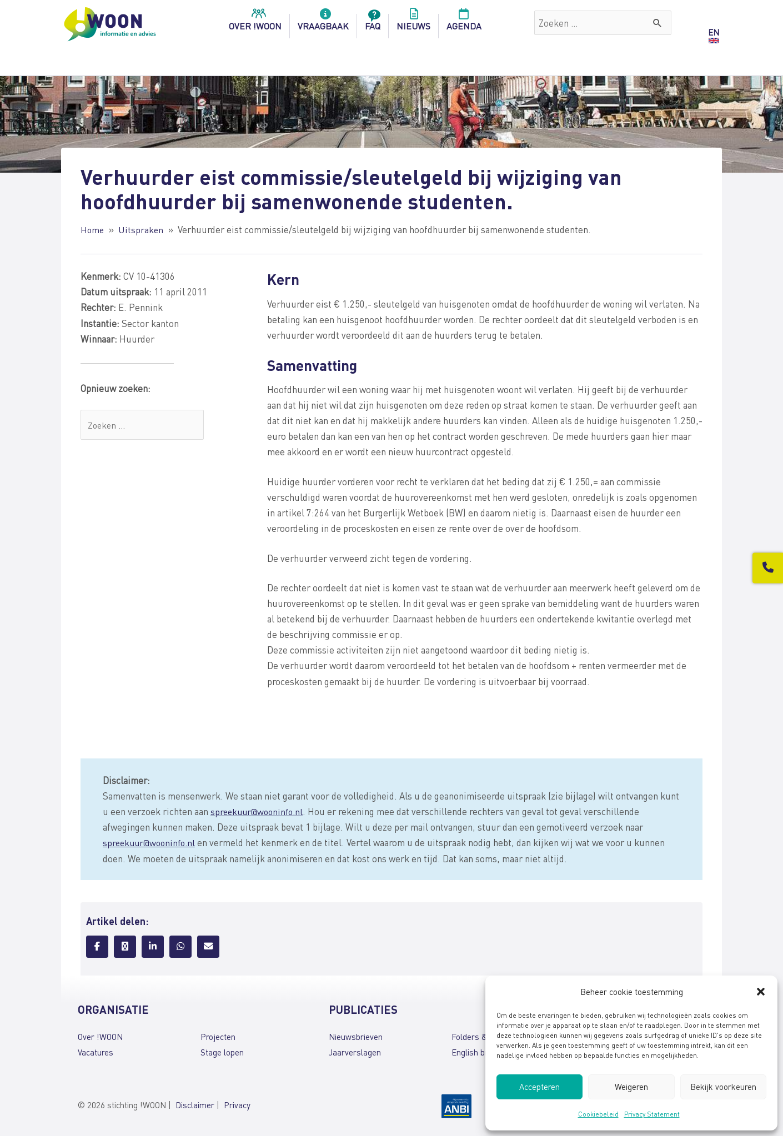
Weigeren (631, 1086)
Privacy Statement (652, 1114)
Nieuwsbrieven (356, 1036)
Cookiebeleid (598, 1114)
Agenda (463, 23)
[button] (760, 991)
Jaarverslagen (355, 1051)
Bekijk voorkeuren (723, 1086)
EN (713, 32)
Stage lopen (222, 1051)
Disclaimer (194, 1104)
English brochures (483, 1051)
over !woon (255, 23)
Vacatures (95, 1051)
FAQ (372, 23)
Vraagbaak (323, 23)
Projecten (217, 1036)
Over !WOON (100, 1036)
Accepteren (539, 1086)
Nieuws (413, 23)
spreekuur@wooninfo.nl (259, 811)
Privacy (237, 1104)
